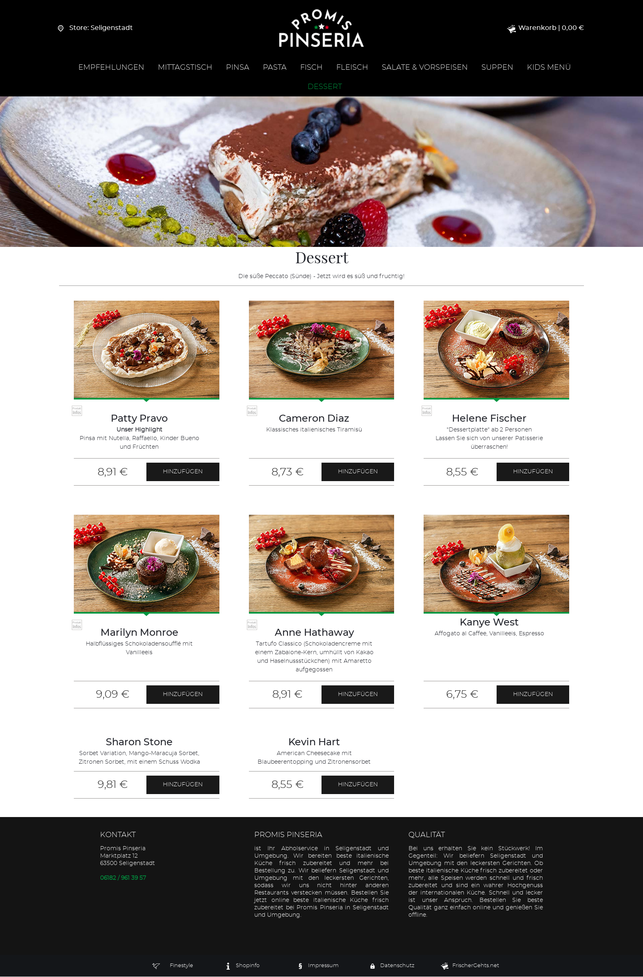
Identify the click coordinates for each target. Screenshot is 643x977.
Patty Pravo (139, 419)
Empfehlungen (111, 68)
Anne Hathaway (314, 633)
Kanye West (489, 623)
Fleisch (352, 68)
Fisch (311, 68)
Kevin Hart (314, 743)
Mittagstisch (185, 68)
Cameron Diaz (314, 419)
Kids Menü (549, 68)
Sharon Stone (139, 743)
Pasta (275, 68)
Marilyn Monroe (139, 633)
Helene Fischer (489, 419)
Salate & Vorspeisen (425, 68)
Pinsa (237, 68)
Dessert (325, 87)
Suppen (497, 68)
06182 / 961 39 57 (123, 878)
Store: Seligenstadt (96, 28)
